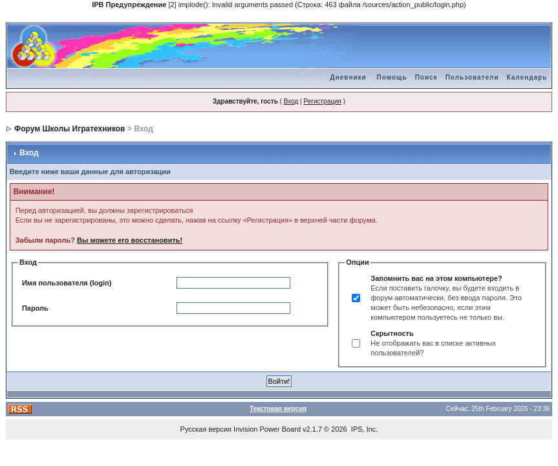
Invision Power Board (267, 429)
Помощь (392, 77)
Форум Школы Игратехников (69, 128)
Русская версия (205, 429)
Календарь (527, 77)
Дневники (348, 77)
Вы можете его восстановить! (129, 240)
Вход (291, 101)
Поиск (426, 77)
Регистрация (322, 101)
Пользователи (472, 77)
